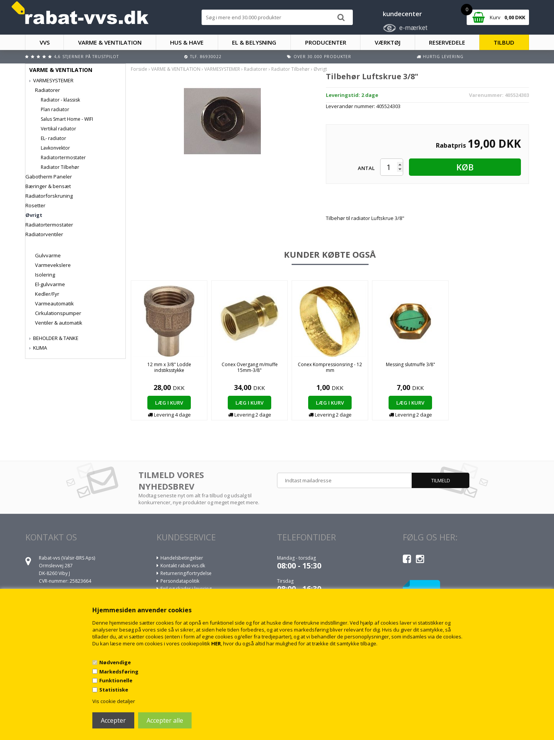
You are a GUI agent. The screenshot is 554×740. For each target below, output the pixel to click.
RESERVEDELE (447, 42)
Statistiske (113, 689)
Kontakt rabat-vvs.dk (182, 565)
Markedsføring (118, 671)
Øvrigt (33, 215)
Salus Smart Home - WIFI (67, 119)
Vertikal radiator (58, 128)
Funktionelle (115, 680)
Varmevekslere (53, 265)
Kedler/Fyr (47, 293)
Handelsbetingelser (181, 558)
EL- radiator (53, 138)
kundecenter (402, 14)
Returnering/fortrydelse (186, 573)
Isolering (45, 274)
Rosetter (35, 205)
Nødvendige (115, 662)
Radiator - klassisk (60, 100)
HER (216, 643)
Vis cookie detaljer (113, 701)
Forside (139, 69)
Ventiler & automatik (58, 322)
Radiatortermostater (63, 157)
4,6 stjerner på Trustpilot (86, 56)
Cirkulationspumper (58, 313)
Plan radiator (55, 109)
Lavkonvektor (55, 148)
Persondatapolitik (179, 581)
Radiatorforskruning (49, 195)
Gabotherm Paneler (48, 176)
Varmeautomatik (54, 303)
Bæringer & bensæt (48, 186)
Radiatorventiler (44, 234)
